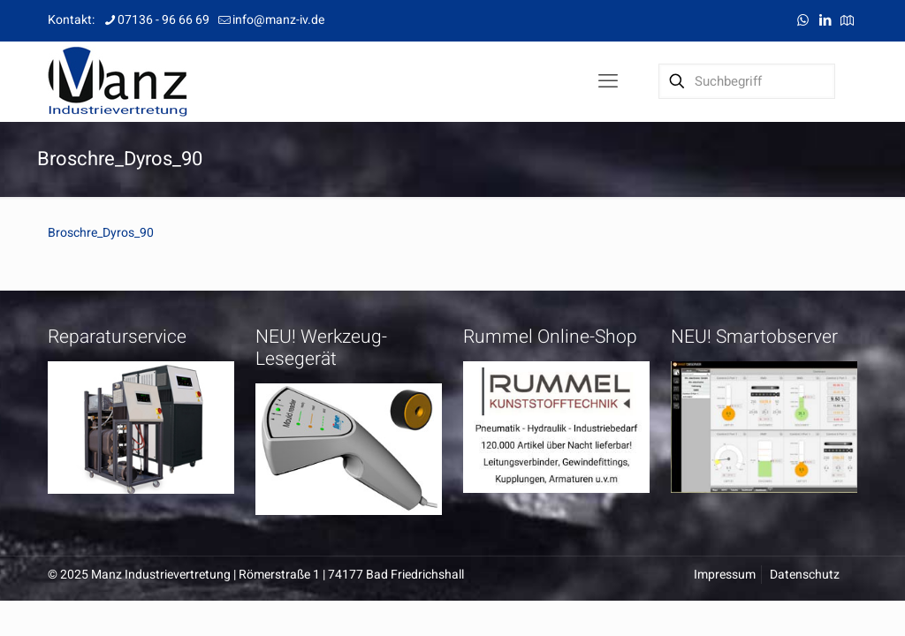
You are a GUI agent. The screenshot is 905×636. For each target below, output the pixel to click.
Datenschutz (805, 574)
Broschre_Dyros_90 (101, 232)
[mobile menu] (608, 81)
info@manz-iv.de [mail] (278, 20)
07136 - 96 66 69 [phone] (163, 20)
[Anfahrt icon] (847, 20)
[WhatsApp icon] (803, 20)
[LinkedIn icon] (825, 20)
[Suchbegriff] (746, 81)
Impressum (725, 574)
